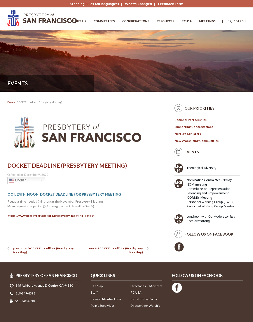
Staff (94, 292)
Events (11, 102)
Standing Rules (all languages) (94, 4)
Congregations (135, 21)
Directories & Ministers (146, 286)
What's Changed (138, 4)
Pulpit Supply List (102, 305)
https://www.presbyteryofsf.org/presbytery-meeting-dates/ (50, 215)
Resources (165, 21)
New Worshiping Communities (196, 141)
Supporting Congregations (193, 127)
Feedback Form (170, 4)
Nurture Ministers (187, 134)
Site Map (97, 286)
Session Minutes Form (106, 299)
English (17, 180)
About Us (78, 21)
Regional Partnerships (190, 120)
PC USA (136, 292)
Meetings (207, 21)
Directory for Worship (145, 305)
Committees (104, 21)
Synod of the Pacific (144, 299)
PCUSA (187, 21)
